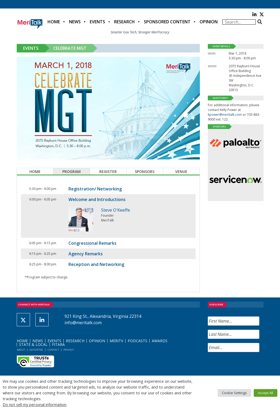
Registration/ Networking (95, 189)
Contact (53, 349)
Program (71, 171)
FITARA (58, 344)
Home (54, 22)
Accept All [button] (265, 392)
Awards (159, 340)
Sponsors (144, 171)
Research (124, 22)
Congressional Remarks (92, 243)
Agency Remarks (85, 254)
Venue (181, 171)
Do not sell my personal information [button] (34, 404)
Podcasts (137, 340)
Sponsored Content (167, 22)
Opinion (209, 22)
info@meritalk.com (83, 323)
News (75, 22)
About (21, 349)
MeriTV (116, 340)
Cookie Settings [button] (234, 392)
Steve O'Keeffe (115, 210)
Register (108, 171)
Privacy (68, 349)
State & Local (33, 344)
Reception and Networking (96, 264)
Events (97, 22)
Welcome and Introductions (97, 199)
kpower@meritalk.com (225, 114)
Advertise (36, 349)
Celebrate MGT (70, 48)
